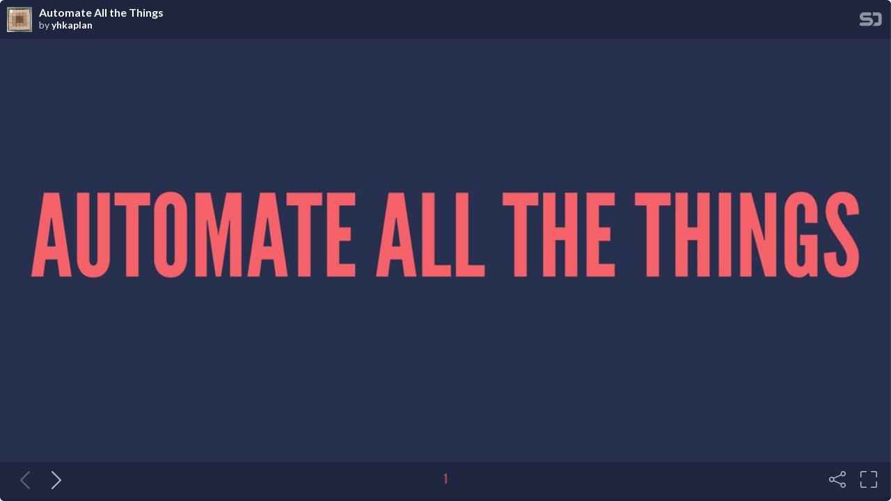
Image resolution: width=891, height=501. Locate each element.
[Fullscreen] (869, 479)
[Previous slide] (22, 479)
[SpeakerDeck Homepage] (871, 22)
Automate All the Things (101, 12)
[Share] (837, 479)
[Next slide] (53, 479)
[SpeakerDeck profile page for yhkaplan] (19, 20)
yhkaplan (72, 25)
